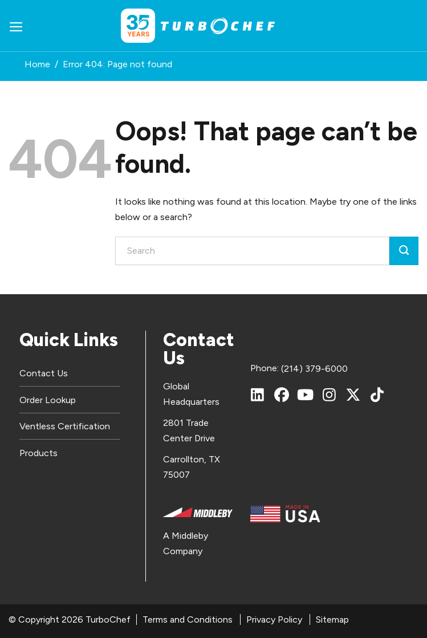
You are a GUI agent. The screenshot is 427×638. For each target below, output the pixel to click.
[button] (16, 26)
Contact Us (43, 373)
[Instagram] (329, 394)
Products (38, 453)
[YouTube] (305, 394)
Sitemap (332, 619)
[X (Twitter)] (353, 394)
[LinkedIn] (257, 394)
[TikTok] (377, 394)
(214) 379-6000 (314, 368)
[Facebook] (281, 394)
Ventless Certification (64, 426)
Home (37, 64)
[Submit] (403, 251)
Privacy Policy (274, 619)
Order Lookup (47, 400)
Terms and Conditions (188, 619)
